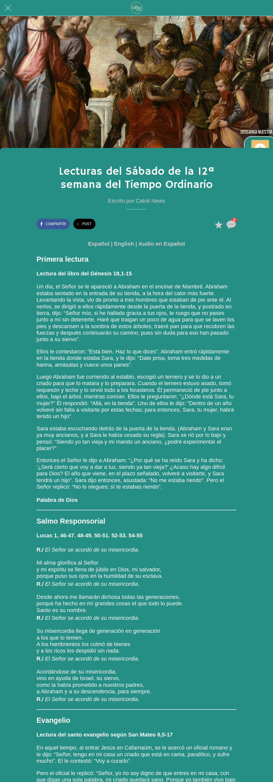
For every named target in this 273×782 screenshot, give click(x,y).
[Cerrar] (8, 8)
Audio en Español (161, 244)
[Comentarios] (230, 224)
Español (99, 244)
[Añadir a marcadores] (218, 224)
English (124, 244)
